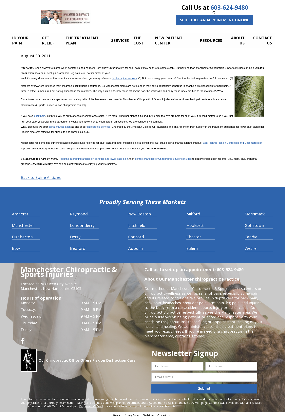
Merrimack (255, 212)
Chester (193, 235)
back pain (39, 114)
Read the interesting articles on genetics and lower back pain (93, 157)
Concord (136, 235)
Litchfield (136, 224)
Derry (75, 235)
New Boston (139, 212)
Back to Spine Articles (41, 176)
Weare (250, 247)
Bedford (77, 247)
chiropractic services (98, 125)
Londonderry (82, 224)
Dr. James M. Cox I (91, 405)
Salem (192, 247)
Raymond (79, 212)
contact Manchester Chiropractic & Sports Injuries (163, 157)
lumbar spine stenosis (124, 76)
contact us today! (190, 334)
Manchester (23, 224)
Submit (204, 387)
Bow (16, 247)
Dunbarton (22, 235)
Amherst (20, 212)
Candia (251, 235)
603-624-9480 (229, 7)
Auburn (135, 247)
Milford (193, 212)
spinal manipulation (60, 125)
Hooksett (195, 224)
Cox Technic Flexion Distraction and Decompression (232, 141)
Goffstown (254, 224)
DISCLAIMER (192, 401)
